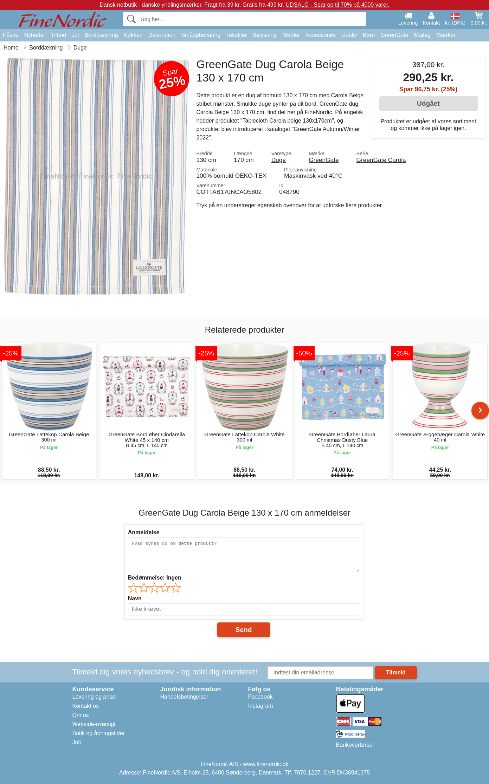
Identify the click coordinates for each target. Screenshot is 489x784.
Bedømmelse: (154, 578)
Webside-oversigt (94, 724)
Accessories (320, 35)
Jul (75, 35)
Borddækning (101, 35)
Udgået (428, 103)
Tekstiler (236, 35)
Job (77, 742)
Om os (80, 715)
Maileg (422, 35)
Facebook (260, 697)
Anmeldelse (144, 532)
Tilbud (58, 35)
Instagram (260, 706)
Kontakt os (85, 706)
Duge (278, 159)
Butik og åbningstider (98, 733)
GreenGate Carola (381, 159)
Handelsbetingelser (184, 697)
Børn (369, 35)
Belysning (264, 35)
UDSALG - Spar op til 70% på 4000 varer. (337, 5)
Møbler (291, 35)
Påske (10, 35)
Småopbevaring (200, 35)
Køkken (133, 35)
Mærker (446, 35)
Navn (135, 598)
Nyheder (34, 35)
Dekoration (161, 35)
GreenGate (394, 35)
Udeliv (349, 35)
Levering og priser (94, 697)
